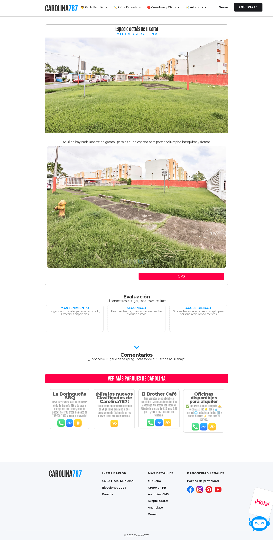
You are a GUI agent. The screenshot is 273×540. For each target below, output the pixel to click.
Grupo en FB (157, 487)
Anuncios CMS (158, 494)
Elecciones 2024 (114, 487)
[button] (94, 7)
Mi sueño (154, 481)
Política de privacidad (203, 481)
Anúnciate (248, 7)
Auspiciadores (158, 500)
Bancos (107, 494)
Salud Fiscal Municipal (118, 481)
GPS (181, 276)
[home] (61, 8)
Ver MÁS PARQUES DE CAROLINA (136, 378)
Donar (223, 7)
